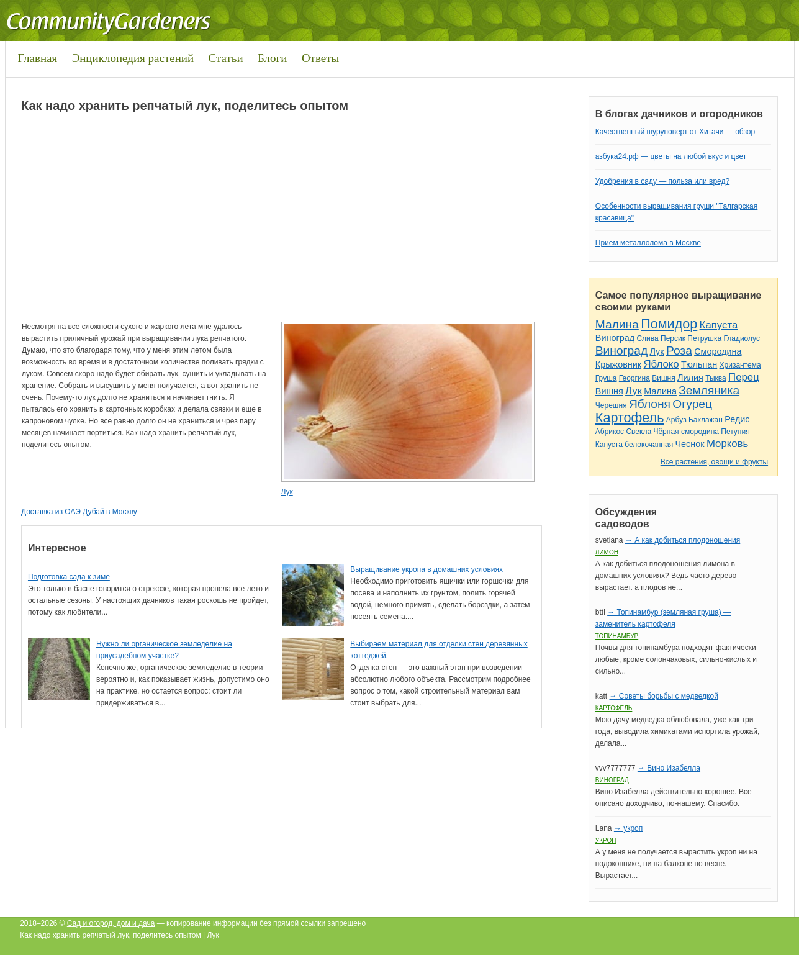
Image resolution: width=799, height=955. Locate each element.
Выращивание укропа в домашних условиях (426, 569)
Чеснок (690, 444)
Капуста (719, 325)
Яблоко (661, 364)
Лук (286, 491)
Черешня (611, 405)
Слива (647, 338)
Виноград (614, 338)
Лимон (606, 552)
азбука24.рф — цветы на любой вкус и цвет (671, 156)
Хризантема (740, 365)
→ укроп (628, 828)
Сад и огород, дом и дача (111, 923)
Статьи (226, 58)
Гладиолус (741, 338)
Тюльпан (699, 364)
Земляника (709, 390)
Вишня (663, 378)
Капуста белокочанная (634, 444)
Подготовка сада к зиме (69, 577)
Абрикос (609, 431)
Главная (38, 58)
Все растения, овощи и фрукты (714, 462)
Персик (673, 338)
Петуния (735, 431)
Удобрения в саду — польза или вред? (662, 181)
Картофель (629, 417)
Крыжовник (618, 364)
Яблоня (649, 403)
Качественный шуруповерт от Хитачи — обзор (675, 131)
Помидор (669, 324)
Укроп (605, 840)
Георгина (634, 378)
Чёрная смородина (686, 431)
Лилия (690, 377)
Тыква (715, 378)
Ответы (320, 58)
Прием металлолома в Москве (648, 242)
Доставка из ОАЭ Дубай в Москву (79, 511)
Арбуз (676, 419)
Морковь (727, 444)
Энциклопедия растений (133, 58)
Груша (606, 378)
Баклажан (705, 419)
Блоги (272, 58)
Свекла (638, 431)
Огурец (692, 403)
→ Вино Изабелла (669, 768)
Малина (617, 324)
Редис (737, 419)
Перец (743, 377)
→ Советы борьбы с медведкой (663, 696)
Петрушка (704, 338)
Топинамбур (616, 636)
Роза (679, 350)
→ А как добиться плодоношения (682, 540)
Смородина (717, 351)
